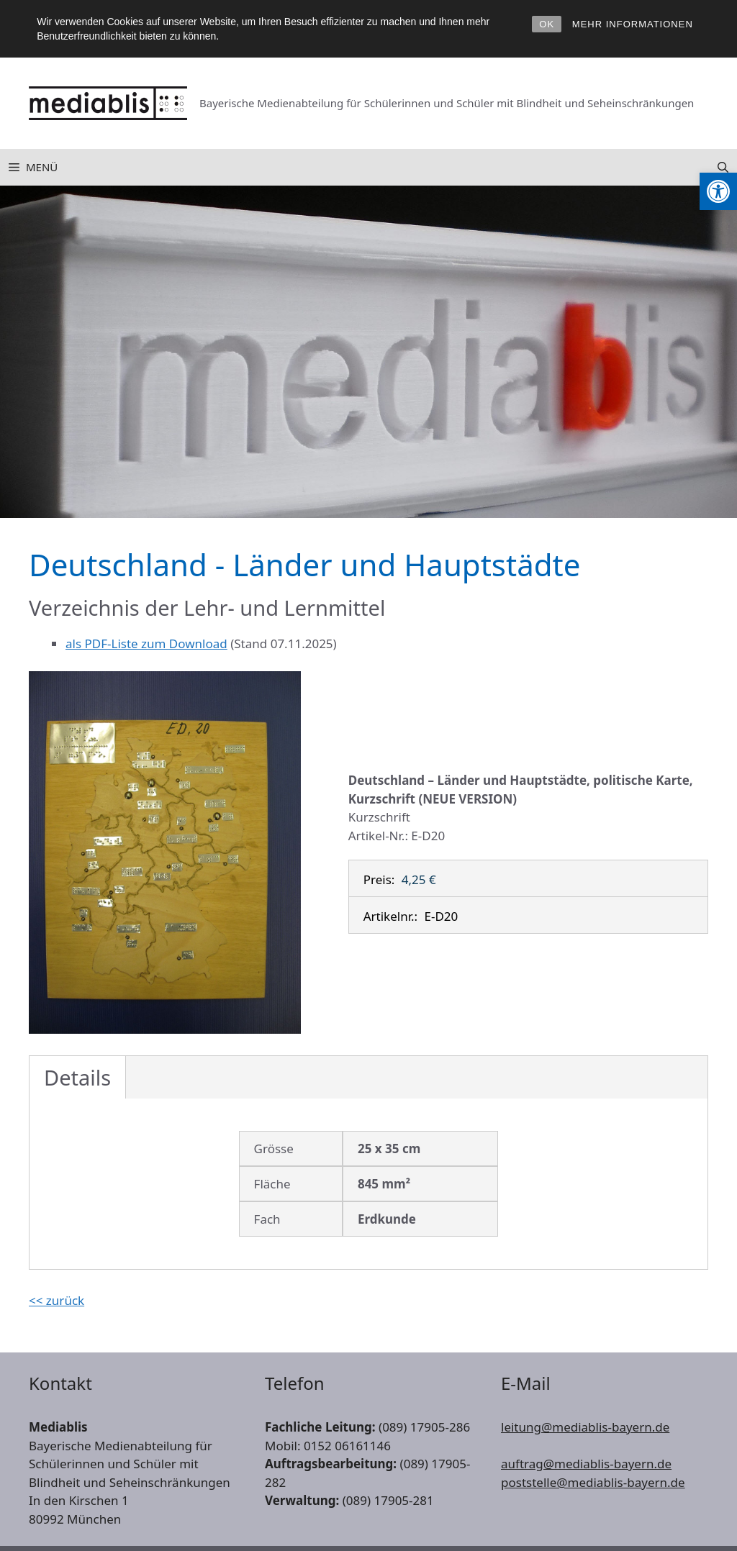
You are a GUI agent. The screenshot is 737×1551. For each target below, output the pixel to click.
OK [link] (546, 24)
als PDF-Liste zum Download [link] (146, 643)
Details (77, 1077)
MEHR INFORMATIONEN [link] (632, 24)
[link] (718, 191)
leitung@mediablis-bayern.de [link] (585, 1427)
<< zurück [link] (56, 1300)
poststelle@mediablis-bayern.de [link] (593, 1482)
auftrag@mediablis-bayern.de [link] (586, 1463)
